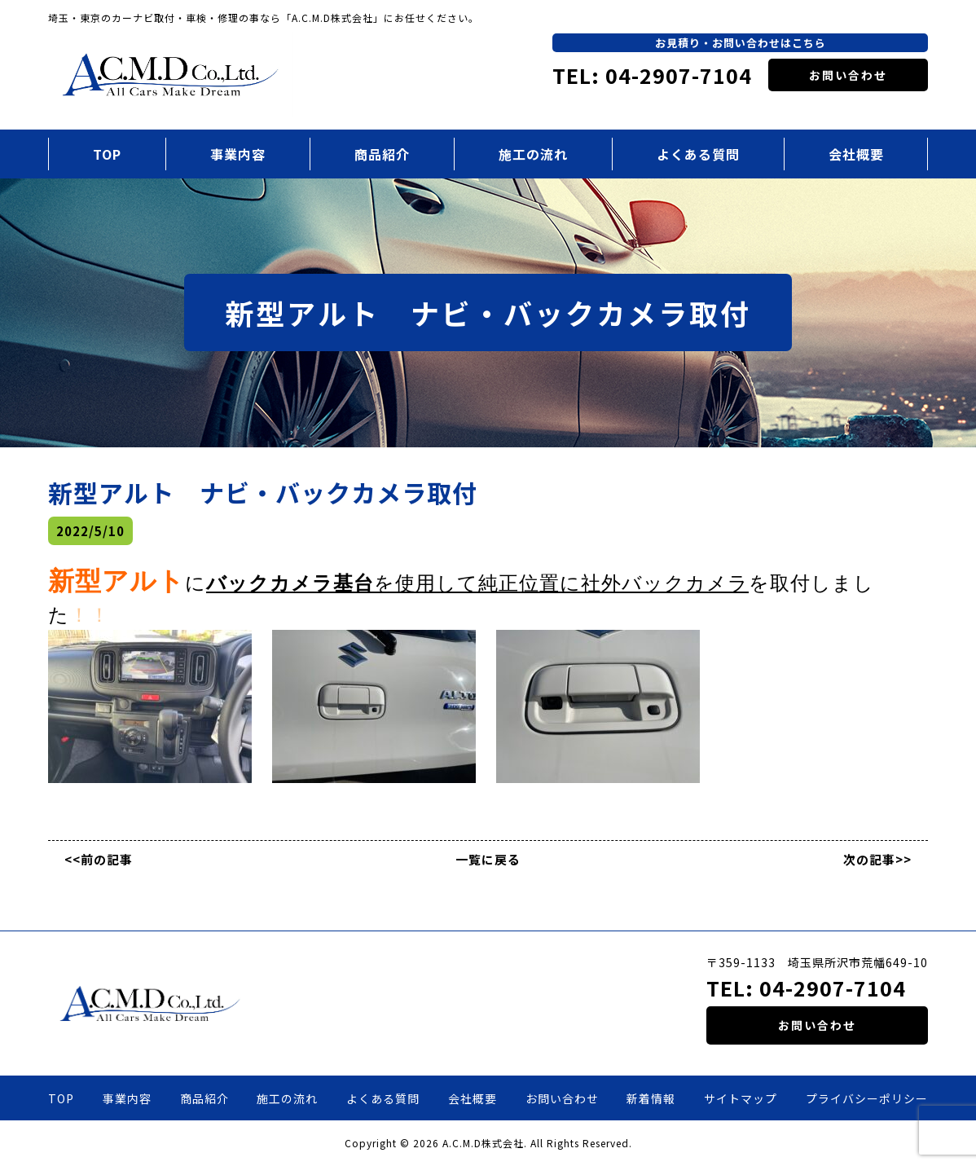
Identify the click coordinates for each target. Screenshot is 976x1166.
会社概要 (856, 154)
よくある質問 (698, 154)
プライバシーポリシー (867, 1098)
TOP (107, 154)
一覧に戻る (488, 859)
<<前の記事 (98, 859)
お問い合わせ (848, 75)
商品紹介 (382, 154)
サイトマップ (740, 1098)
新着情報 (650, 1098)
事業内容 (238, 154)
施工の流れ (533, 154)
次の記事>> (877, 859)
